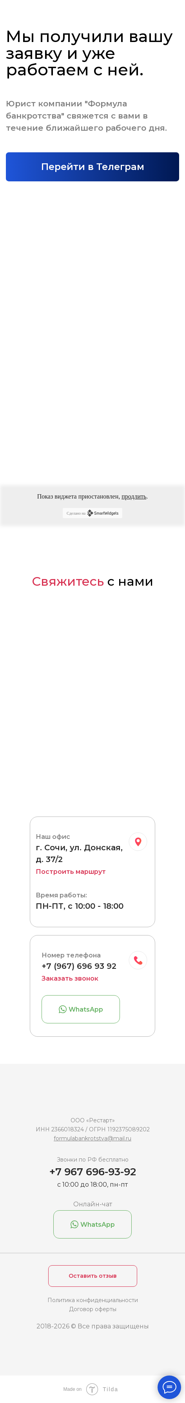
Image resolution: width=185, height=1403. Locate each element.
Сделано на (92, 513)
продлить (134, 496)
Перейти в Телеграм (92, 166)
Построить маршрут (71, 871)
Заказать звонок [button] (70, 978)
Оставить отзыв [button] (93, 1275)
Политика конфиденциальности (92, 1300)
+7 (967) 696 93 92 (79, 966)
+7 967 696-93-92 (92, 1172)
